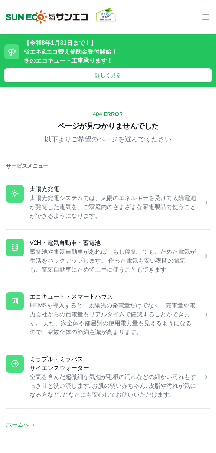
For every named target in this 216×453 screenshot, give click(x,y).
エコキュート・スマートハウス (71, 296)
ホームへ (21, 425)
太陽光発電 (44, 189)
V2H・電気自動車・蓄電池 (65, 243)
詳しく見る (108, 75)
